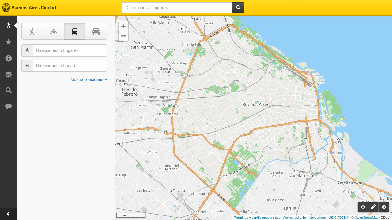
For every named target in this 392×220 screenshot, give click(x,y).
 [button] (123, 36)
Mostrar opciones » (88, 79)
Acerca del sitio (294, 217)
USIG (332, 217)
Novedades (317, 217)
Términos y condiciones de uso (257, 217)
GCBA (343, 217)
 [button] (123, 26)
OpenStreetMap (367, 217)
